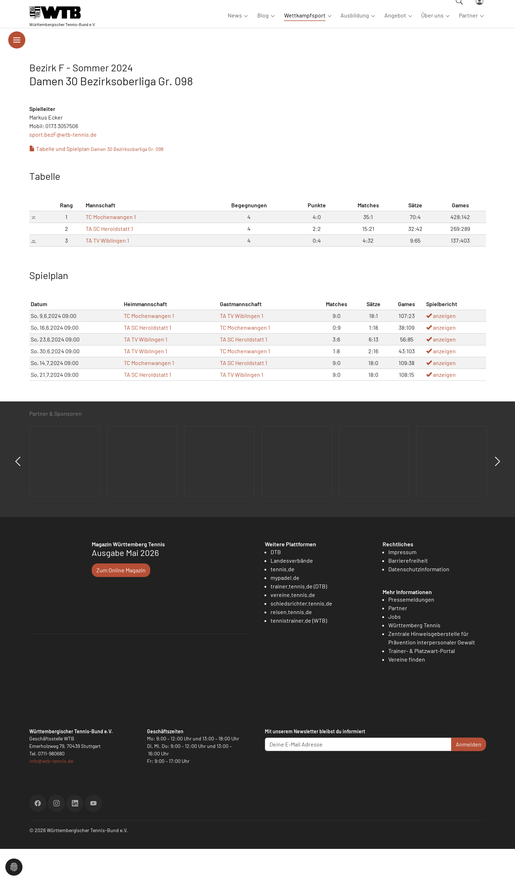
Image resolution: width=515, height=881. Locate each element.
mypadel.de (285, 609)
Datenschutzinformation (418, 601)
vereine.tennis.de (293, 626)
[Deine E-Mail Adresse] (358, 776)
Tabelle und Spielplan (96, 180)
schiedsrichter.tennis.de (301, 635)
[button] (14, 866)
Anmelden (468, 776)
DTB (276, 584)
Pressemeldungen (411, 631)
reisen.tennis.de (291, 644)
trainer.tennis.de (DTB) (299, 618)
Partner (397, 640)
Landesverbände (292, 592)
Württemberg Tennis (414, 657)
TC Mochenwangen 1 (111, 248)
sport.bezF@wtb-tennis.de (63, 166)
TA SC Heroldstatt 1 (109, 260)
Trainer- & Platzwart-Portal (421, 682)
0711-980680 (51, 786)
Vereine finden (406, 691)
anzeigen (441, 347)
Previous (18, 493)
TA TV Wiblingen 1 (107, 272)
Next (497, 493)
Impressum (402, 584)
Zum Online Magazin (121, 602)
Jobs (394, 648)
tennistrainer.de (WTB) (299, 652)
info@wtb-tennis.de (51, 793)
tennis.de (282, 601)
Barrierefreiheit (408, 592)
